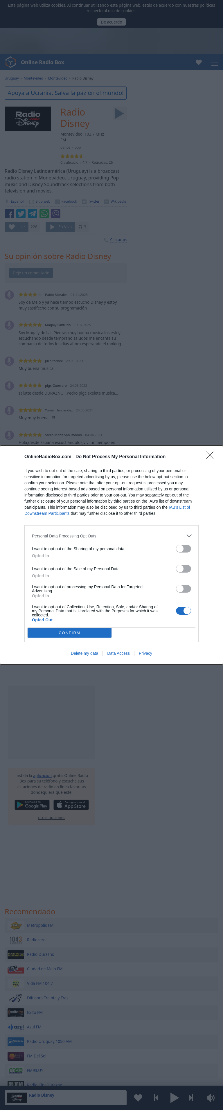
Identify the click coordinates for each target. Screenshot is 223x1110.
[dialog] (111, 555)
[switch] (183, 549)
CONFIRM (69, 633)
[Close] (211, 457)
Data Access (118, 653)
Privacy (145, 653)
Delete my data (84, 653)
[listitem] (111, 536)
